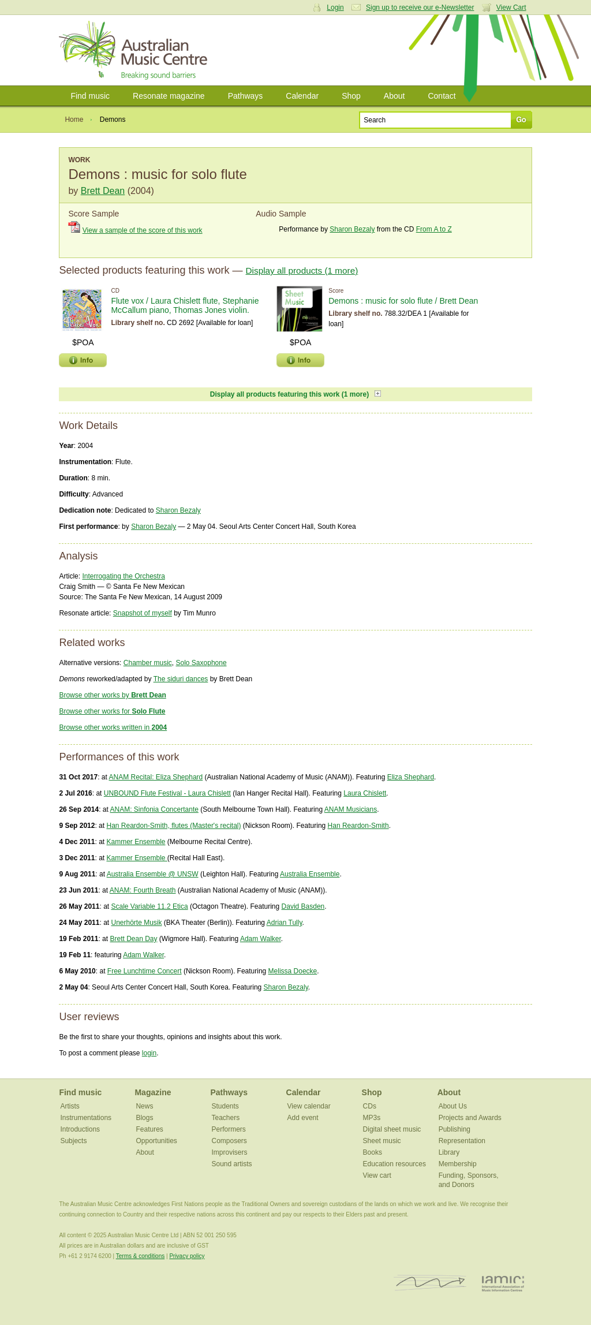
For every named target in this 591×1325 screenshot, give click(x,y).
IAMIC (503, 1283)
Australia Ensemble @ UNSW (153, 874)
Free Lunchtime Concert (144, 971)
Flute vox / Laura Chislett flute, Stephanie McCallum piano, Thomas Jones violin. (185, 305)
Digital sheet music (392, 1129)
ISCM (430, 1283)
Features (149, 1129)
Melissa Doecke (292, 971)
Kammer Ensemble (135, 842)
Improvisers (230, 1152)
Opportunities (156, 1141)
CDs (369, 1106)
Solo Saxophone (201, 663)
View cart (377, 1175)
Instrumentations (85, 1118)
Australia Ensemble (309, 874)
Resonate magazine (169, 95)
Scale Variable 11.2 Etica (149, 906)
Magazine (152, 1092)
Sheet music (382, 1141)
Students (225, 1106)
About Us (453, 1106)
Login (335, 7)
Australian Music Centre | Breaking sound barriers (135, 50)
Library (449, 1152)
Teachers (226, 1118)
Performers (229, 1129)
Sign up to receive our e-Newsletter (420, 7)
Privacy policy (186, 1256)
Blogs (144, 1118)
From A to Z (434, 229)
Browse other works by (112, 695)
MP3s (372, 1118)
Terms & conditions (140, 1256)
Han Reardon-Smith (358, 826)
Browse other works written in (113, 727)
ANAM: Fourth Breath (143, 890)
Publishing (454, 1129)
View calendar (309, 1106)
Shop (351, 95)
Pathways (245, 95)
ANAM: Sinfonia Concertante (154, 809)
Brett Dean (103, 191)
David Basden (303, 906)
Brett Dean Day (133, 939)
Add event (303, 1118)
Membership (458, 1164)
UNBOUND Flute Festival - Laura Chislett (167, 793)
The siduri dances (181, 679)
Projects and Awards (470, 1118)
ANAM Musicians (350, 809)
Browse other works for (112, 711)
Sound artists (232, 1164)
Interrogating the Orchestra (123, 576)
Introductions (80, 1129)
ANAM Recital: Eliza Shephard (156, 777)
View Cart (511, 7)
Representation (462, 1141)
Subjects (73, 1141)
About (394, 95)
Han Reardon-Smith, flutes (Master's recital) (173, 826)
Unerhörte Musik (136, 923)
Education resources (394, 1164)
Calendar (302, 95)
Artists (69, 1106)
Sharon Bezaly (352, 229)
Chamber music (148, 663)
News (144, 1106)
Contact (441, 95)
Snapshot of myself (142, 613)
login (149, 1053)
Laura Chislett (364, 793)
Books (372, 1152)
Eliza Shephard (410, 777)
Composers (229, 1141)
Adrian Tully (284, 923)
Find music (90, 95)
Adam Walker (260, 939)
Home (74, 119)
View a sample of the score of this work (143, 230)
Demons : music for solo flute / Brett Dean (403, 300)
